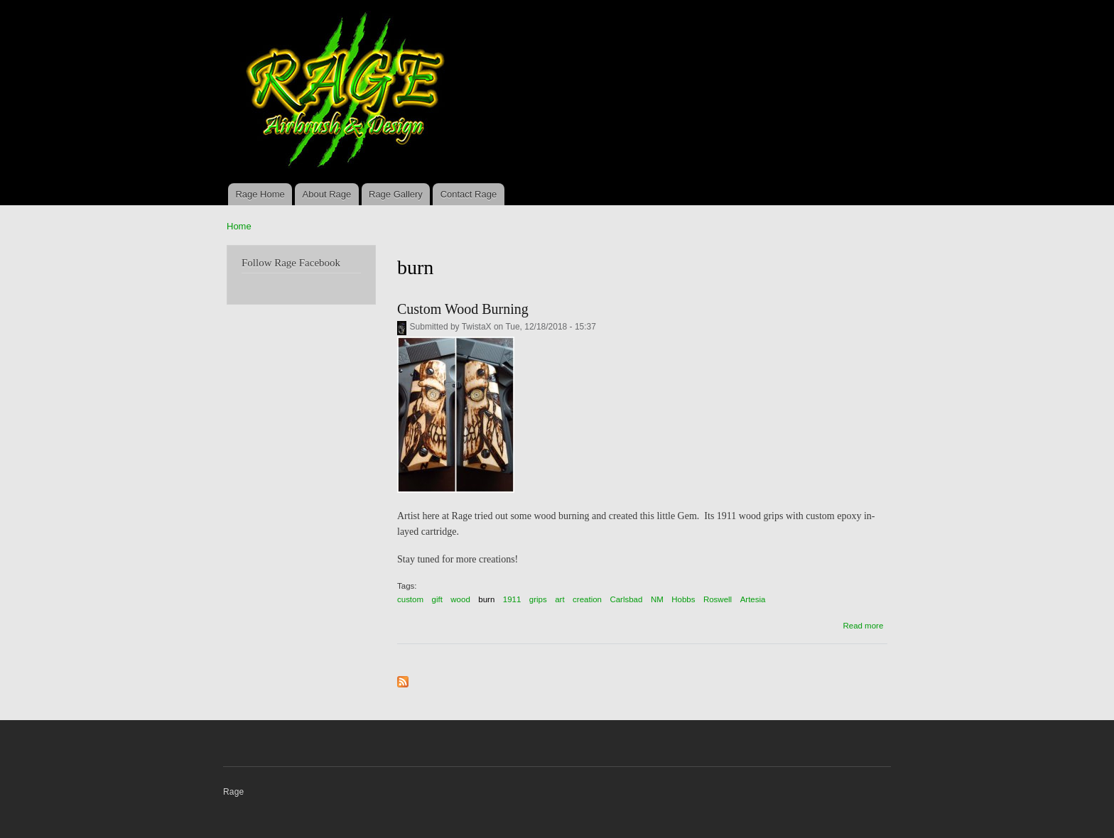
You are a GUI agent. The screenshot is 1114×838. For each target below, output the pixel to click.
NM (657, 599)
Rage (233, 792)
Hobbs (683, 599)
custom (410, 599)
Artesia (753, 599)
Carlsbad (626, 599)
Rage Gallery (396, 194)
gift (437, 599)
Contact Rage (468, 194)
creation (587, 599)
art (559, 599)
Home (239, 226)
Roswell (717, 599)
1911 (512, 599)
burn (486, 599)
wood (460, 599)
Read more (863, 625)
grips (538, 599)
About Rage (327, 194)
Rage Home (259, 194)
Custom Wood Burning (463, 309)
